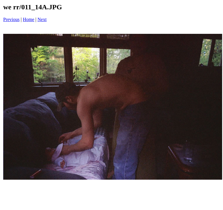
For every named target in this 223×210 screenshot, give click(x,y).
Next (42, 19)
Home (28, 19)
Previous (11, 19)
